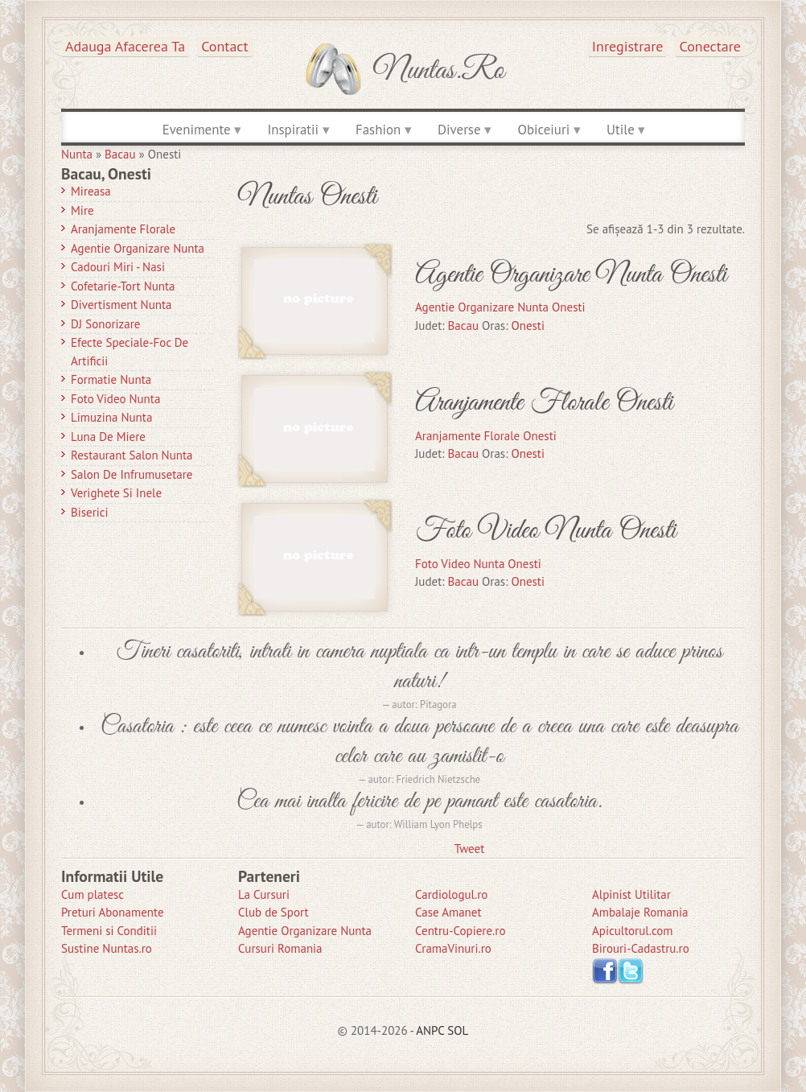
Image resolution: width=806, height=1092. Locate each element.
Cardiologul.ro (451, 894)
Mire (82, 210)
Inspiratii (293, 129)
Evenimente (196, 129)
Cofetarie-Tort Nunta (123, 286)
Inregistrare (628, 46)
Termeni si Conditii (109, 930)
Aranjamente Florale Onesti (543, 403)
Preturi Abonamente (112, 912)
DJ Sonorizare (105, 324)
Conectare (710, 46)
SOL (457, 1030)
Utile (621, 129)
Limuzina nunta (111, 417)
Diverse (459, 129)
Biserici (90, 512)
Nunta (77, 154)
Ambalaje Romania (640, 912)
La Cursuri (264, 894)
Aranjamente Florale (123, 229)
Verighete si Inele (116, 493)
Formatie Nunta (111, 379)
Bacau (120, 154)
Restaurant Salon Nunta (132, 455)
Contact (224, 46)
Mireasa (91, 191)
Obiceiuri (543, 129)
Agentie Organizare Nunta (137, 248)
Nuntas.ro (438, 71)
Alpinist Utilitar (631, 894)
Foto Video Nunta (115, 398)
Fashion (378, 129)
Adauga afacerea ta (125, 46)
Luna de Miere (108, 436)
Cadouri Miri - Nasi (118, 266)
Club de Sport (273, 912)
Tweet (469, 848)
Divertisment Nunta (121, 304)
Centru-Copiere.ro (460, 930)
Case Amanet (448, 912)
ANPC (430, 1030)
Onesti (528, 325)
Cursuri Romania (280, 948)
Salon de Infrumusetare (131, 474)
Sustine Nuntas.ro (106, 948)
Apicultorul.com (632, 930)
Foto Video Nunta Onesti (545, 531)
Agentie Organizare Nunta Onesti (570, 275)
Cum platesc (92, 894)
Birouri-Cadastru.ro (640, 948)
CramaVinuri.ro (453, 948)
